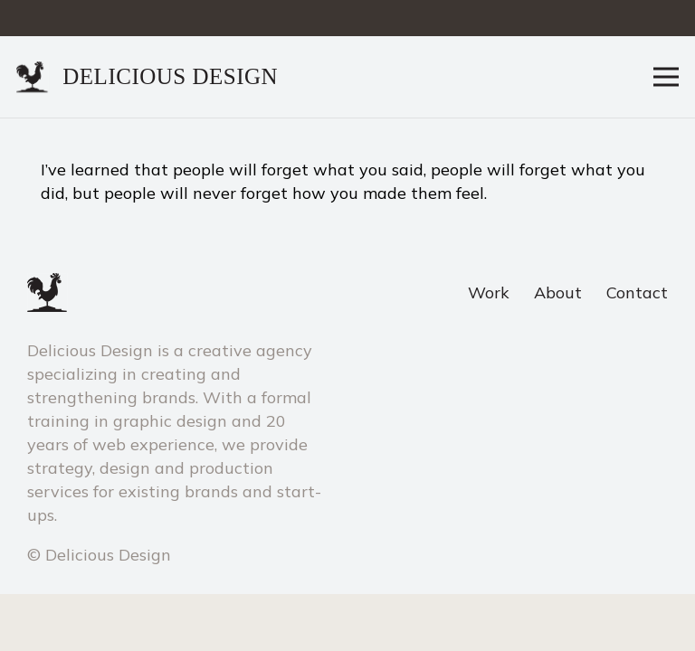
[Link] (32, 77)
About (558, 292)
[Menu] (666, 76)
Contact (637, 292)
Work (488, 292)
